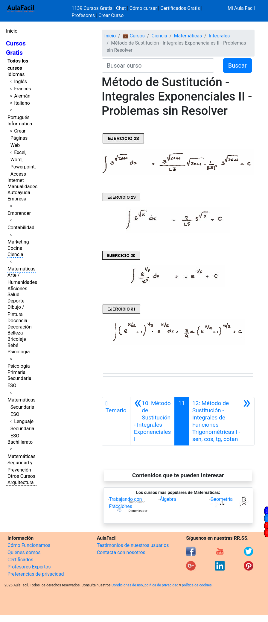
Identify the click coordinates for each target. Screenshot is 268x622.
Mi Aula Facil (241, 8)
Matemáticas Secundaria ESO (21, 407)
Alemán (22, 96)
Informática (19, 124)
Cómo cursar (143, 8)
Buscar (237, 65)
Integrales (219, 36)
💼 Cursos (134, 36)
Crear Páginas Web (19, 138)
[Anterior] (152, 421)
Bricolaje (16, 339)
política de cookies (197, 585)
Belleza (15, 333)
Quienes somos (24, 552)
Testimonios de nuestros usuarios (133, 545)
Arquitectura (20, 482)
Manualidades (22, 186)
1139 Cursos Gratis (93, 8)
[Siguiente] (221, 421)
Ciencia (15, 254)
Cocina (14, 248)
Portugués (18, 117)
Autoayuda (18, 192)
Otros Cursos (21, 476)
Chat (121, 8)
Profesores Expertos (29, 567)
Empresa (16, 199)
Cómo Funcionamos (28, 545)
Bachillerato (20, 442)
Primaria (16, 372)
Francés (22, 89)
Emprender (19, 213)
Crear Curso (111, 15)
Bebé (12, 345)
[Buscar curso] (158, 65)
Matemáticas (21, 269)
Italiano (22, 103)
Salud (13, 294)
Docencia (17, 320)
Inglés (20, 81)
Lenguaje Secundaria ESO (22, 429)
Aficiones (17, 288)
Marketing (18, 242)
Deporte (16, 301)
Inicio (11, 31)
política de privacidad (161, 585)
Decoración (19, 327)
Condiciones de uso (127, 585)
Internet (15, 180)
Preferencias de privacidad (35, 574)
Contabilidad (20, 227)
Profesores (83, 15)
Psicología (18, 352)
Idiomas (16, 74)
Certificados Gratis (180, 8)
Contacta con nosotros (121, 552)
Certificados (20, 559)
